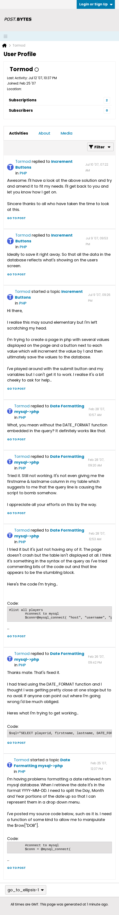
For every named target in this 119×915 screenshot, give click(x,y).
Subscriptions (22, 100)
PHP (23, 173)
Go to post (16, 218)
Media (66, 133)
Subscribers (21, 110)
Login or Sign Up (96, 4)
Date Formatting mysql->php (42, 762)
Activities (18, 133)
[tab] (18, 133)
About (44, 133)
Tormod (23, 161)
